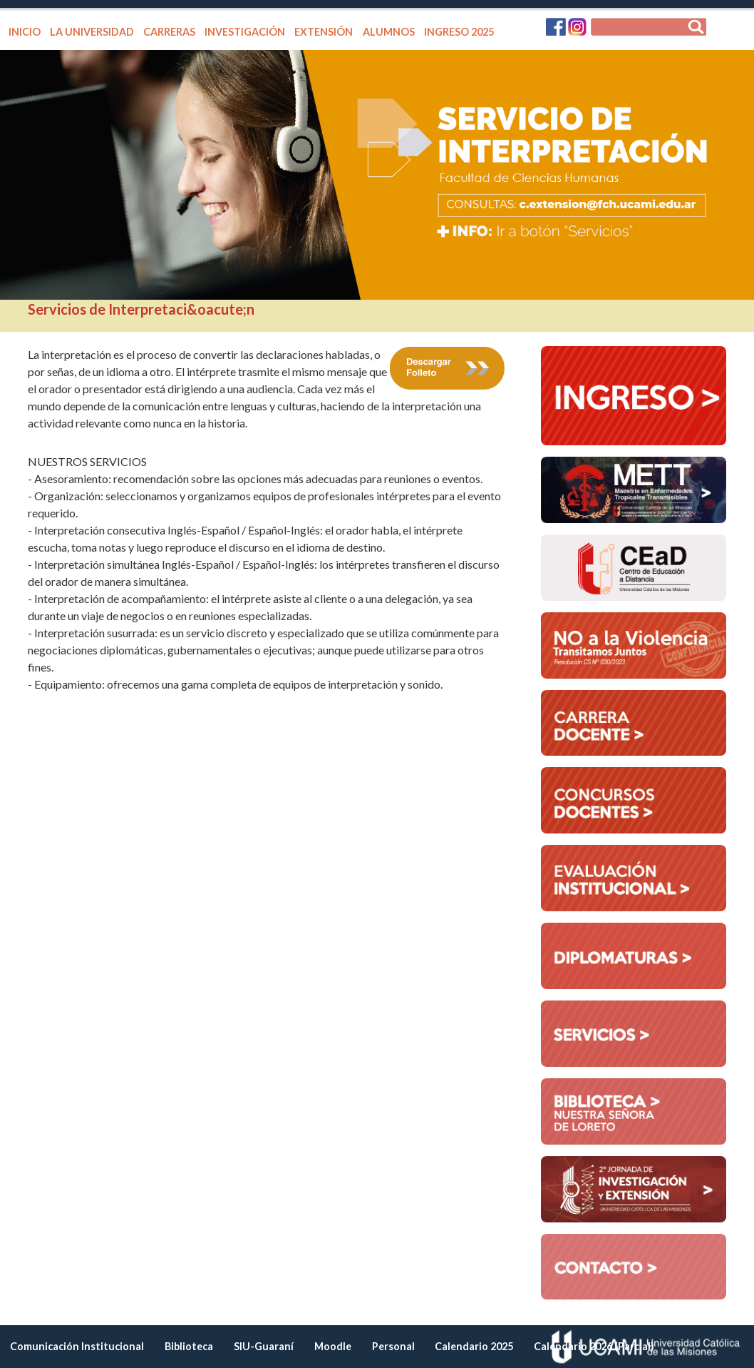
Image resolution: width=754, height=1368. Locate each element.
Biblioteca (189, 1346)
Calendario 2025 (474, 1346)
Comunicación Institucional (77, 1346)
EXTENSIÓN (323, 32)
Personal (393, 1346)
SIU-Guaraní (264, 1346)
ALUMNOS (389, 32)
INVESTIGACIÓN (245, 32)
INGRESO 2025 (459, 32)
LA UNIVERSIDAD (92, 32)
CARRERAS (169, 32)
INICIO (25, 32)
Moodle (332, 1346)
